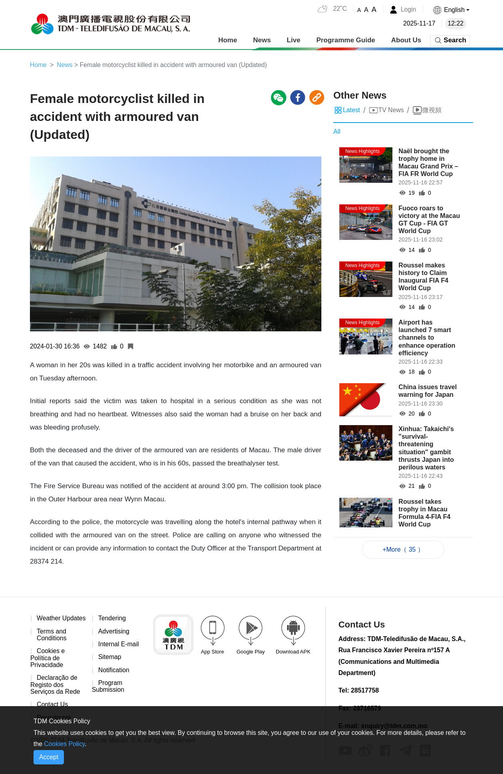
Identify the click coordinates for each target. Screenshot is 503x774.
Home (227, 40)
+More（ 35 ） (403, 549)
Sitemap (110, 657)
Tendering (112, 618)
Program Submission (108, 687)
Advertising (114, 631)
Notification (114, 670)
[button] (451, 10)
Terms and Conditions (52, 642)
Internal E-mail (118, 644)
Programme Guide (345, 40)
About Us (406, 40)
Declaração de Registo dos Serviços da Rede (55, 692)
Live (293, 40)
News (262, 40)
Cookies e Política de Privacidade (47, 665)
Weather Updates (45, 622)
